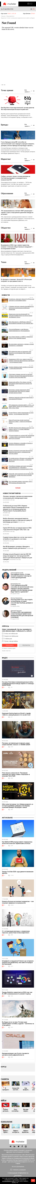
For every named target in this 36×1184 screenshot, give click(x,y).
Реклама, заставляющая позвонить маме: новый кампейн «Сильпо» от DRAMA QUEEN (16, 743)
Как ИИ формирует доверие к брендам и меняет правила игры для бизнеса (16, 547)
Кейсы (3, 1100)
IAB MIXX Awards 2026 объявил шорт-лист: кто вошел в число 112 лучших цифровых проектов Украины (21, 429)
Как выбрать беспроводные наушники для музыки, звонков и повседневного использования (26, 1088)
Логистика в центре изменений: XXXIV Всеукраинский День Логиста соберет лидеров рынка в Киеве (19, 391)
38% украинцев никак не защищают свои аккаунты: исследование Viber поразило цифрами (20, 353)
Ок (33, 1180)
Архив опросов (6, 650)
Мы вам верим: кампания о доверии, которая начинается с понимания (21, 344)
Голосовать (10, 645)
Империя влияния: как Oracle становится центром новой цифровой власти (15, 1054)
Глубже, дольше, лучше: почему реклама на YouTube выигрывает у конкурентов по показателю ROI (5, 1110)
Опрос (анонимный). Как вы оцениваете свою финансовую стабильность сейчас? (17, 630)
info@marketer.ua (23, 1173)
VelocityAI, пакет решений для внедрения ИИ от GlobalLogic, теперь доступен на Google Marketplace (21, 475)
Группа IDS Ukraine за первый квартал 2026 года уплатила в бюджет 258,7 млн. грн (17, 528)
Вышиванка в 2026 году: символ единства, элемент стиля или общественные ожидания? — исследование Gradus (21, 361)
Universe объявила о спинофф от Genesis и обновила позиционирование (21, 444)
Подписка (34, 4)
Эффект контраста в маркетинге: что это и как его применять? (15, 1131)
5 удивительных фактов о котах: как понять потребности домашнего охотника (17, 538)
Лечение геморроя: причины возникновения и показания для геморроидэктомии (17, 497)
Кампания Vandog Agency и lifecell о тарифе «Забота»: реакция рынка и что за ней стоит (16, 714)
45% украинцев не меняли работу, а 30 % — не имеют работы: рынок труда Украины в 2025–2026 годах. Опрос (21, 406)
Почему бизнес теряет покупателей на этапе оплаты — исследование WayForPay (21, 413)
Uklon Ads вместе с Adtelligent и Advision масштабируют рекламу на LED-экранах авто (21, 322)
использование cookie (8, 1181)
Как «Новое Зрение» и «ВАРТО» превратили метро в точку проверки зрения (21, 337)
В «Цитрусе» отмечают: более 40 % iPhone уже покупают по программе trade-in (21, 299)
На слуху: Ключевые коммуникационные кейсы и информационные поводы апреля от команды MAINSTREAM (18, 683)
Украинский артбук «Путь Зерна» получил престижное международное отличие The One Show (20, 383)
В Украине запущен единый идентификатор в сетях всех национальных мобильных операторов (21, 308)
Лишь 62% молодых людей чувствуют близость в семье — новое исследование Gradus (20, 421)
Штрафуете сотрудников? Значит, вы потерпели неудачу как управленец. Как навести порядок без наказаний (18, 962)
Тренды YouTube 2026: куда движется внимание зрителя (17, 872)
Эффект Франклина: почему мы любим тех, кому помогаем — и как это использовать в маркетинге (26, 1131)
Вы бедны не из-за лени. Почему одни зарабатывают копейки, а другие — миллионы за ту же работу (18, 1023)
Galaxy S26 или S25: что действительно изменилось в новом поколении (15, 1088)
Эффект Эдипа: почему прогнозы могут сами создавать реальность (5, 1131)
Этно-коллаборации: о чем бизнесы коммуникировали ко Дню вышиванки (19, 330)
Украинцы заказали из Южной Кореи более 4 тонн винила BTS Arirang (21, 398)
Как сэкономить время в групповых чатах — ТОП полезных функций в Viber (21, 482)
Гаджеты (5, 1079)
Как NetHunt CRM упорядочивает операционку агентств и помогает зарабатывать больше (17, 842)
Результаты (26, 645)
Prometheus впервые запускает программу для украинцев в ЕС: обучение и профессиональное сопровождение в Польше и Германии (21, 467)
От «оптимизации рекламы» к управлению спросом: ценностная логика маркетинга (16, 932)
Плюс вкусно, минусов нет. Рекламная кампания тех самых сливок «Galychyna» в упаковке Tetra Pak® (16, 774)
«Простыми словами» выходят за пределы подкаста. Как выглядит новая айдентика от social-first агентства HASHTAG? (21, 376)
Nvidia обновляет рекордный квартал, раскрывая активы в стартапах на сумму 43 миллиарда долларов (17, 520)
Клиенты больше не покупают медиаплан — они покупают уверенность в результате (18, 902)
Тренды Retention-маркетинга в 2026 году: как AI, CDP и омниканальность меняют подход (17, 993)
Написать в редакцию (18, 1169)
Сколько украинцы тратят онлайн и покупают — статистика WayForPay (21, 367)
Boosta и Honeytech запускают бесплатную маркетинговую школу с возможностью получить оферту (21, 452)
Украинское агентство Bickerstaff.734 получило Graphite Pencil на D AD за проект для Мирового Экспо (20, 316)
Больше (18, 488)
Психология (6, 1122)
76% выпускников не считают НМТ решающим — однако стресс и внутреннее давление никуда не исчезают (21, 437)
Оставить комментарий (8, 648)
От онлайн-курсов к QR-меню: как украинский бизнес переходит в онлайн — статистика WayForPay (21, 460)
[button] (34, 91)
